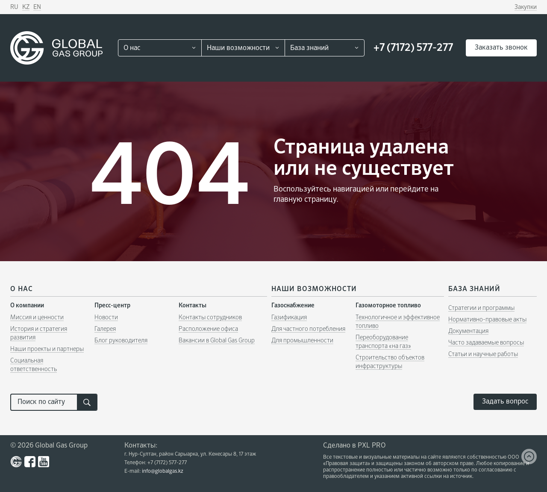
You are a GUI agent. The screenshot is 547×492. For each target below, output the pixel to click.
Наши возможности (238, 48)
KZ (25, 7)
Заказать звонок (501, 47)
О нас (132, 48)
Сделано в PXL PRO (354, 445)
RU (14, 7)
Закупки (526, 7)
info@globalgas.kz (162, 471)
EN (37, 7)
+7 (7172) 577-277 (413, 48)
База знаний (309, 48)
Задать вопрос (505, 401)
